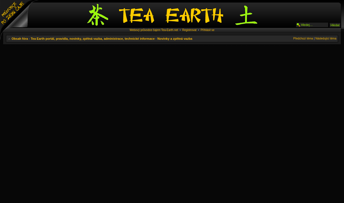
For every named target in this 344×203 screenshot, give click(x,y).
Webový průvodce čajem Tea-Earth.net (154, 30)
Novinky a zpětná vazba (174, 38)
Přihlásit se (207, 30)
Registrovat (189, 30)
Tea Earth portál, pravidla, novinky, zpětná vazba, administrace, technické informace (93, 38)
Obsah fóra (20, 38)
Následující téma (325, 38)
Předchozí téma (303, 38)
